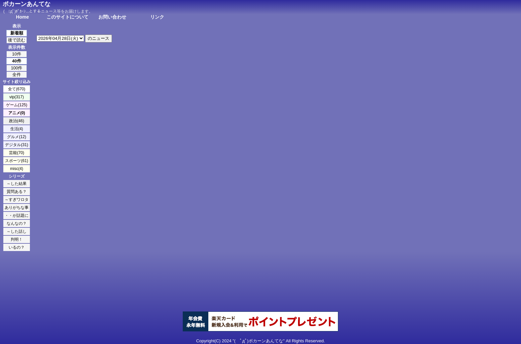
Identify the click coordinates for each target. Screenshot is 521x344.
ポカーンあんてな (27, 4)
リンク (157, 17)
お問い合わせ (112, 17)
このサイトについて (67, 17)
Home (22, 17)
